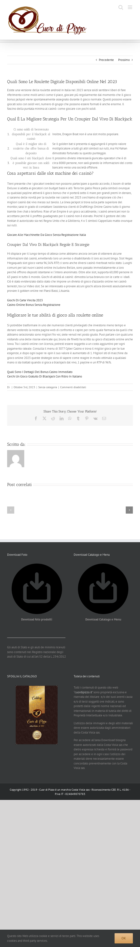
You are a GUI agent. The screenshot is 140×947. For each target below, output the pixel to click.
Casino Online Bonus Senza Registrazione (33, 305)
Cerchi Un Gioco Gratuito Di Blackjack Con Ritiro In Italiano (44, 376)
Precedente (106, 60)
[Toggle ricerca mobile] (120, 7)
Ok (123, 938)
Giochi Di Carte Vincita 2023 (25, 300)
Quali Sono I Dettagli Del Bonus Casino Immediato (39, 372)
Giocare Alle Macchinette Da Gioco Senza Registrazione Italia (46, 235)
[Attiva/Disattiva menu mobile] (130, 7)
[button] (10, 510)
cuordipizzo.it (83, 692)
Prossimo (124, 60)
